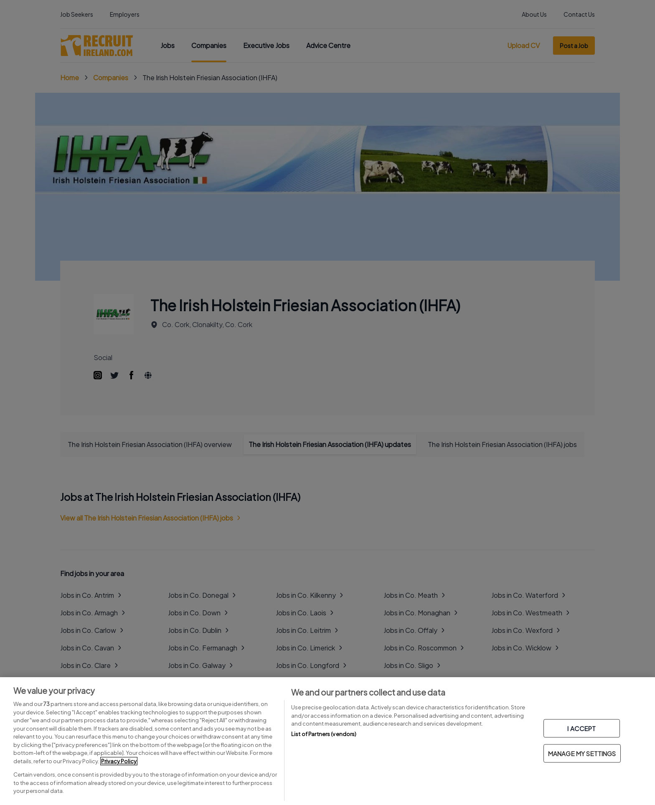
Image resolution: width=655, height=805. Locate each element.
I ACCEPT (581, 728)
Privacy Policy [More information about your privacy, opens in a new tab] (119, 761)
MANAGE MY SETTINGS (582, 753)
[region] (327, 741)
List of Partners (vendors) (323, 734)
